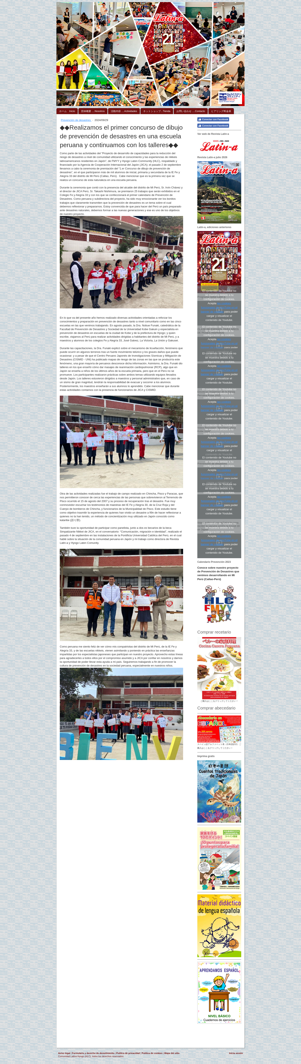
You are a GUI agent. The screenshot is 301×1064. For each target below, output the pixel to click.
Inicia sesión (236, 1053)
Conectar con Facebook (213, 119)
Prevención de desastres (76, 120)
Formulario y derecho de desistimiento (93, 1053)
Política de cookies (152, 1053)
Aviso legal (64, 1053)
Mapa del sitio (172, 1053)
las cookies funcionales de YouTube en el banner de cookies (219, 307)
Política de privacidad (128, 1053)
